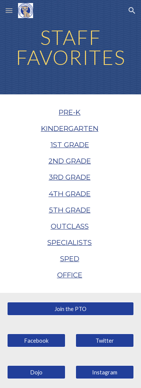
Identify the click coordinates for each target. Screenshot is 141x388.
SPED (69, 258)
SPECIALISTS (69, 242)
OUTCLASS (70, 226)
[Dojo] (36, 372)
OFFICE (69, 275)
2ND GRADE (70, 161)
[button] (9, 10)
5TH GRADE (70, 210)
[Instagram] (104, 372)
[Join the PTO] (71, 308)
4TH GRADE (70, 193)
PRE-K (69, 112)
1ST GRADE (69, 144)
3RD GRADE (70, 177)
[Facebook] (36, 340)
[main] (70, 47)
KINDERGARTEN (70, 128)
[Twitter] (104, 340)
